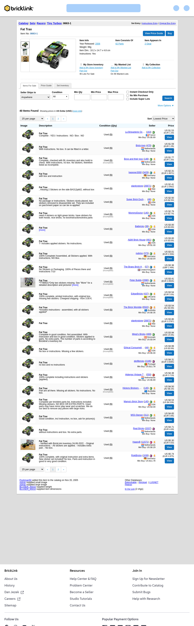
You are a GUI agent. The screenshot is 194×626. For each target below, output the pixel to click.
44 (147, 347)
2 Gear (148, 43)
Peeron (128, 484)
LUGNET (153, 482)
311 (146, 415)
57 (147, 266)
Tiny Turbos (54, 23)
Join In (137, 571)
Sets (32, 23)
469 (148, 334)
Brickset (143, 482)
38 (147, 226)
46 (149, 199)
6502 (145, 307)
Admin (23, 482)
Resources (77, 571)
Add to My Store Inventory (91, 67)
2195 (148, 361)
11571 (145, 442)
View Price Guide (154, 33)
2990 (145, 280)
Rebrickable (131, 482)
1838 (145, 455)
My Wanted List (123, 64)
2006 (97, 43)
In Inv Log (130, 489)
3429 (145, 172)
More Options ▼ (166, 105)
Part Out (83, 71)
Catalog (23, 23)
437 (146, 293)
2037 (148, 428)
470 (148, 145)
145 (146, 388)
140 (146, 213)
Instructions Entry (150, 23)
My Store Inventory (93, 64)
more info (77, 111)
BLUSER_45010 (28, 487)
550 (148, 374)
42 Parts (119, 43)
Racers (41, 23)
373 (146, 253)
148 (146, 159)
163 (148, 132)
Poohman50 (26, 480)
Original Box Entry (167, 23)
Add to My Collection (151, 67)
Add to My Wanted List (121, 67)
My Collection (153, 64)
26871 (147, 186)
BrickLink (11, 571)
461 (148, 240)
